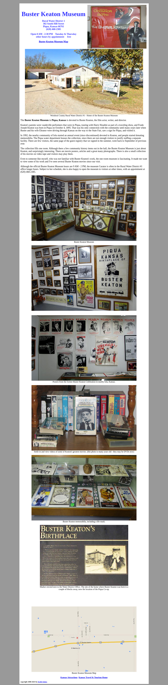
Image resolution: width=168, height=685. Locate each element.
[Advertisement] (84, 598)
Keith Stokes (42, 682)
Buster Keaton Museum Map (53, 41)
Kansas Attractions (69, 677)
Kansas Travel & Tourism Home (93, 677)
